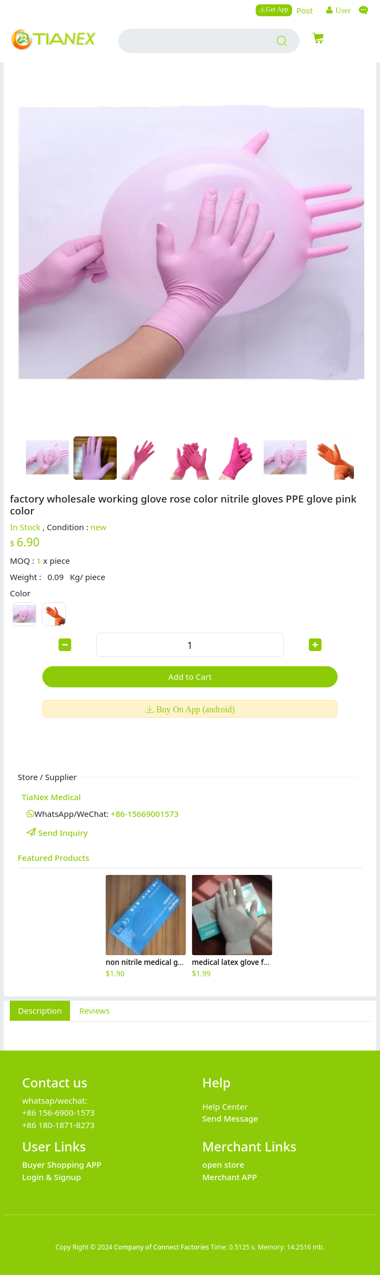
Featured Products (54, 857)
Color (20, 593)
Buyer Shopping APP (62, 1164)
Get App (277, 8)
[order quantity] (190, 645)
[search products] (282, 41)
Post (304, 10)
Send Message (230, 1118)
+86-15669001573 (145, 813)
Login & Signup (51, 1176)
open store (223, 1164)
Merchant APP (229, 1176)
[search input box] (195, 41)
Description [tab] (40, 1010)
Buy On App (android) (194, 709)
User (342, 10)
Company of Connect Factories (161, 1247)
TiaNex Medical (51, 796)
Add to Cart (190, 676)
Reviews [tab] (94, 1010)
